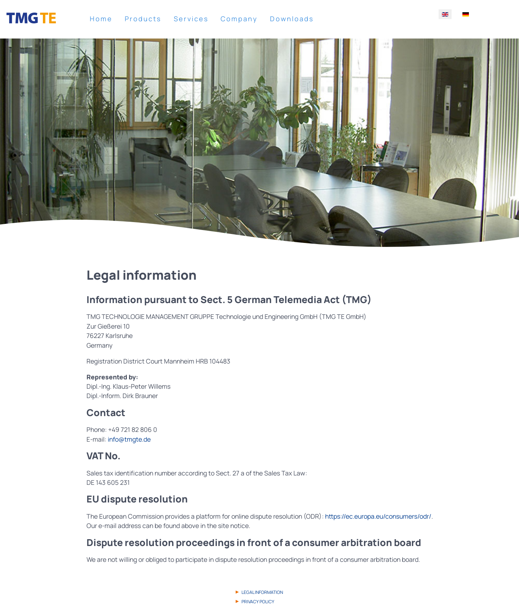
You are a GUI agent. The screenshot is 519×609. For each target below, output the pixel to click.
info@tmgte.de (129, 439)
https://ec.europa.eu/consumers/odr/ (378, 516)
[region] (259, 146)
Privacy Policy (257, 602)
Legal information (262, 592)
